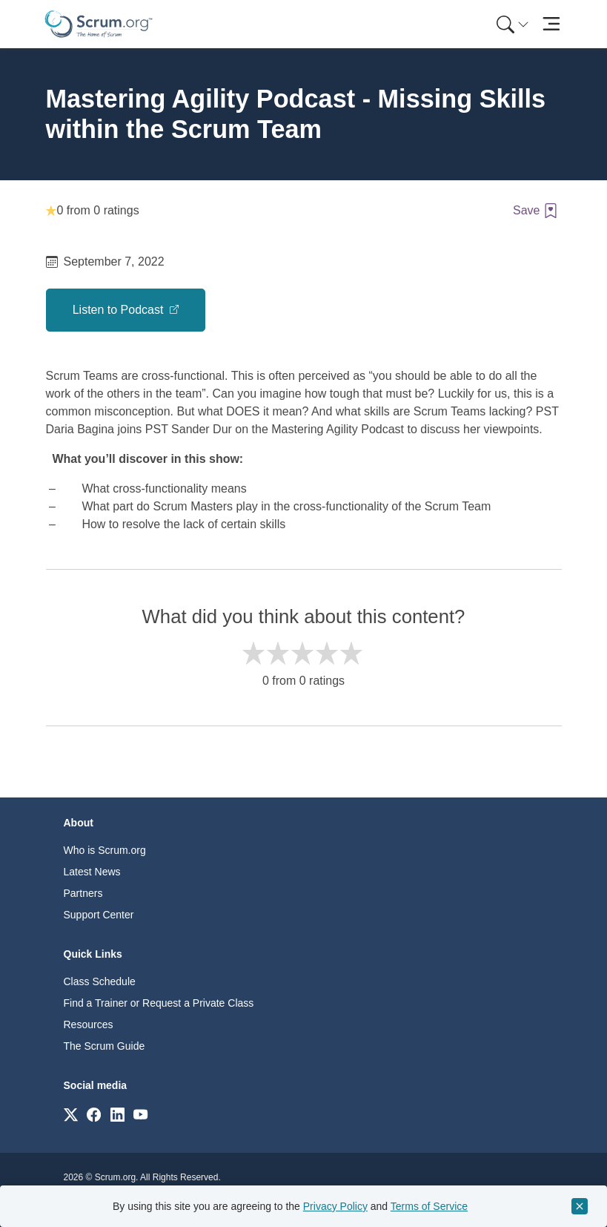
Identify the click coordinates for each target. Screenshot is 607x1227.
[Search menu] (513, 24)
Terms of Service (429, 1206)
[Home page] (98, 24)
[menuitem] (511, 24)
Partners (83, 893)
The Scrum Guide (104, 1046)
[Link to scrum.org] (71, 1114)
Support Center (99, 915)
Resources (88, 1024)
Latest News (92, 872)
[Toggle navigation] (552, 24)
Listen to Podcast (120, 309)
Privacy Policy (335, 1206)
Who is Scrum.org (105, 850)
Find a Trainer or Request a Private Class (159, 1003)
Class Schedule (100, 981)
